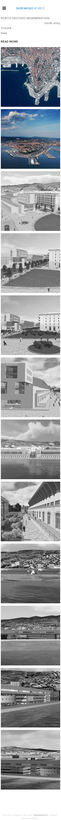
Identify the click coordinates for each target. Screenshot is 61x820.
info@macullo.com (40, 815)
